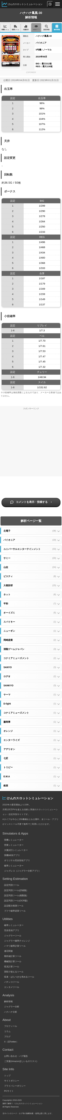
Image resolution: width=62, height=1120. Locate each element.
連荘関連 (8, 951)
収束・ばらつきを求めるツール (19, 977)
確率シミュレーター (13, 865)
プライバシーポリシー (15, 1086)
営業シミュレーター (13, 845)
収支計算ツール (11, 966)
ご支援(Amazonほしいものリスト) (20, 1061)
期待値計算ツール (12, 956)
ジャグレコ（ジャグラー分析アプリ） (22, 871)
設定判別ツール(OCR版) (16, 900)
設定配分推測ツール (13, 905)
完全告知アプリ (11, 930)
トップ (7, 1075)
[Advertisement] (31, 444)
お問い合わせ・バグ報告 (16, 1056)
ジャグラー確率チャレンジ (17, 941)
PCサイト (9, 1091)
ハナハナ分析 (10, 1012)
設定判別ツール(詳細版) (15, 890)
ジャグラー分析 (11, 1006)
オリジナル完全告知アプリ (17, 860)
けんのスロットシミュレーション (25, 4)
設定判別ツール (11, 885)
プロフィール (10, 1026)
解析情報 (8, 1001)
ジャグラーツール (12, 935)
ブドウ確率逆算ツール (15, 911)
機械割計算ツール (12, 961)
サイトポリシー (11, 1080)
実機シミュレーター (13, 840)
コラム (7, 1031)
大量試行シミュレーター (16, 850)
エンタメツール (11, 987)
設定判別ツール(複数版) (15, 895)
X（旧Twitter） (11, 1041)
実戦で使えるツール (13, 971)
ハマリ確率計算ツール (15, 946)
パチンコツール (11, 982)
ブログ (7, 1036)
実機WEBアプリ (12, 855)
